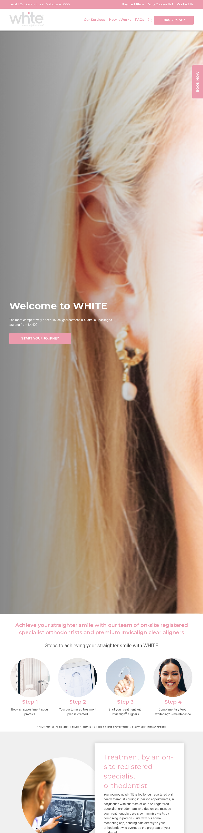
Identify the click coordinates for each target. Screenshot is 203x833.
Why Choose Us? (160, 4)
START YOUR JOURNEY (40, 338)
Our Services (94, 20)
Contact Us (185, 4)
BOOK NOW (197, 82)
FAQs (139, 20)
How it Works (120, 20)
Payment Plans (133, 4)
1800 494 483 (173, 20)
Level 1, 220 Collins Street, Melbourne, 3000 (39, 4)
